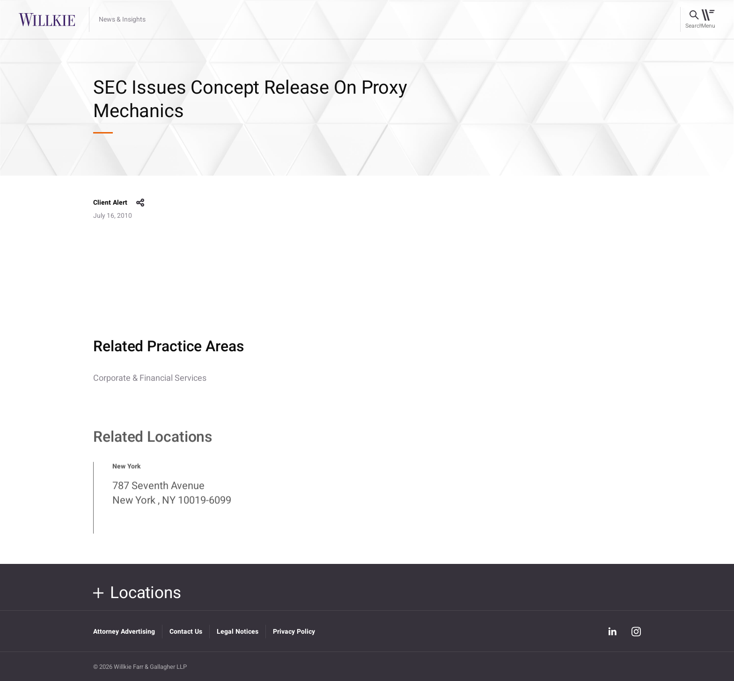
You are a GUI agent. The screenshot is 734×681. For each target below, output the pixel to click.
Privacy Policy (294, 632)
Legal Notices (237, 632)
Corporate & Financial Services (149, 378)
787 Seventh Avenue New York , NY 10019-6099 (171, 498)
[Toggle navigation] (708, 19)
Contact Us (185, 632)
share (140, 203)
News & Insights (122, 19)
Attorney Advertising (124, 632)
